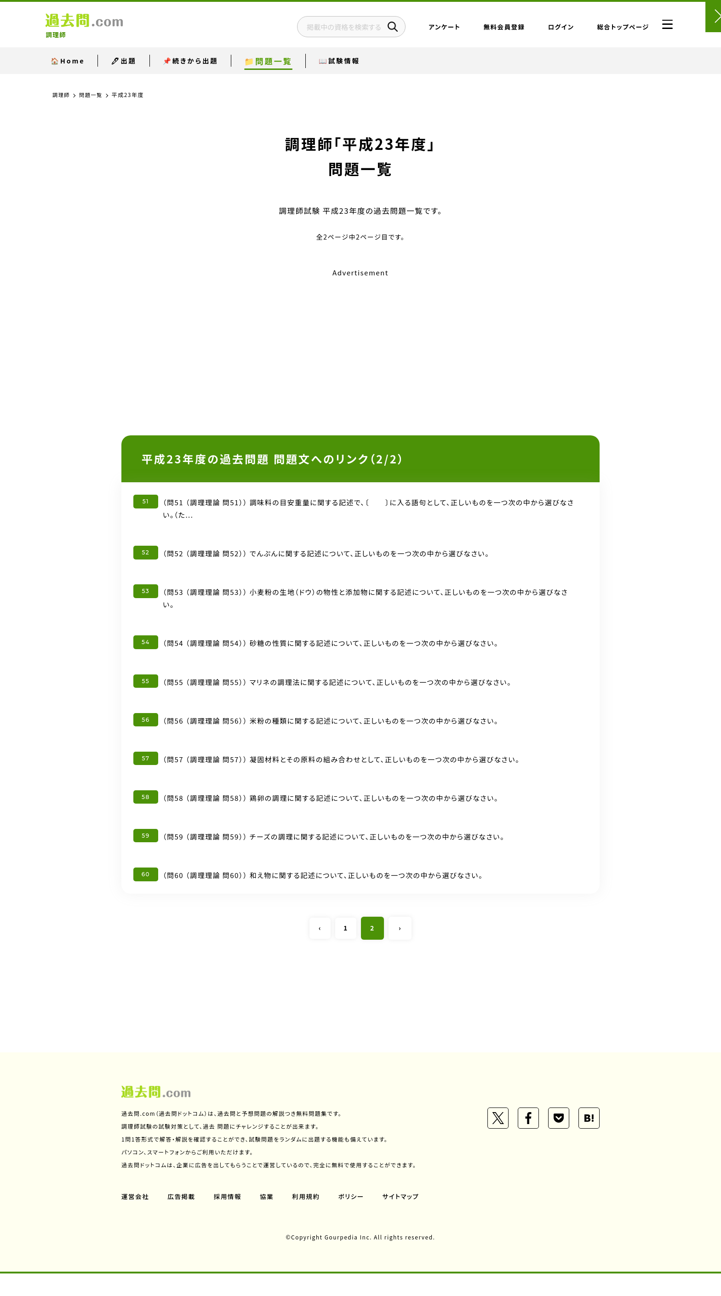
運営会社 (135, 1218)
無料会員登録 (481, 29)
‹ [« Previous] (319, 950)
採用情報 (229, 1218)
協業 (269, 1218)
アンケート (422, 29)
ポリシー (355, 1218)
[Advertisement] (360, 344)
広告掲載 (182, 1218)
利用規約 (309, 1218)
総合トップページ (600, 29)
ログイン (538, 29)
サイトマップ (405, 1218)
